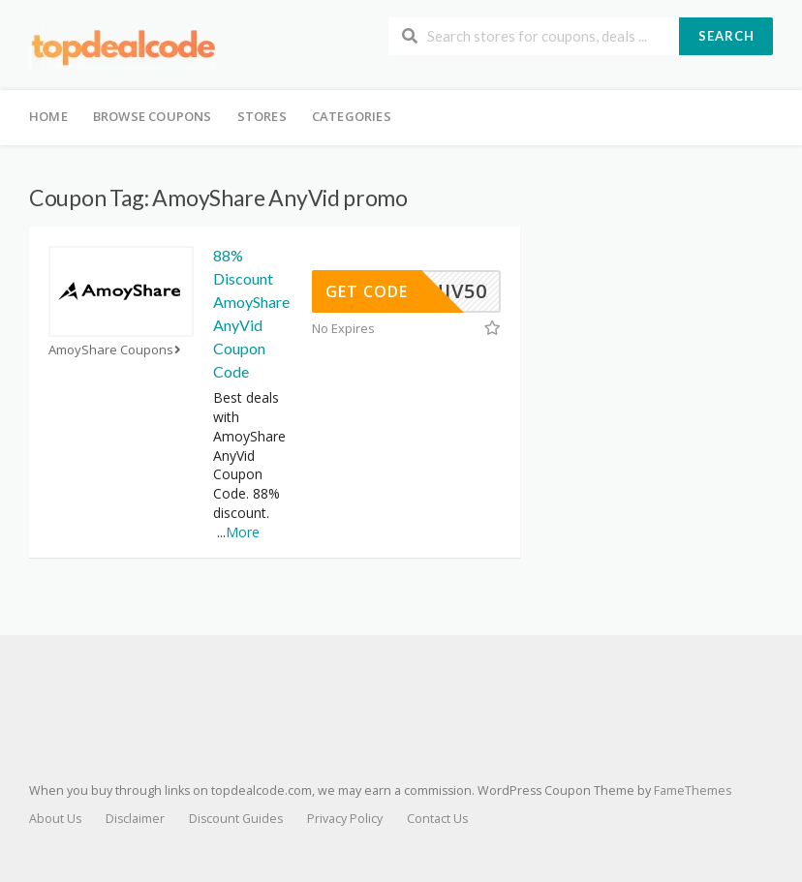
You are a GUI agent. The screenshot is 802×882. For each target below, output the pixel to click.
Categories (351, 116)
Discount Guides (236, 818)
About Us (55, 818)
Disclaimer (135, 818)
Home (48, 116)
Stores (262, 116)
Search (726, 36)
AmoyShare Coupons (116, 350)
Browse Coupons (152, 116)
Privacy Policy (345, 818)
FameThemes (692, 790)
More (243, 532)
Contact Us (437, 818)
